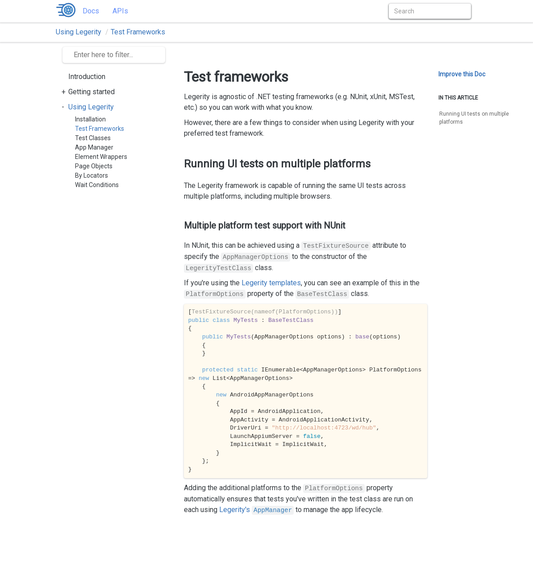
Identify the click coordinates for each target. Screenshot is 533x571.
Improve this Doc (461, 74)
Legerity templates (271, 283)
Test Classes (93, 138)
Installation (90, 119)
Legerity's (256, 509)
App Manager (94, 147)
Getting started (91, 92)
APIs (120, 11)
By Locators (91, 175)
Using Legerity (78, 32)
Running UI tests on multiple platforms (474, 118)
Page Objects (93, 166)
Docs (91, 11)
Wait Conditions (97, 184)
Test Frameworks (138, 32)
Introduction (86, 76)
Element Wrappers (101, 156)
